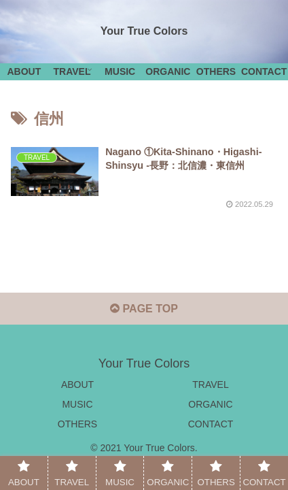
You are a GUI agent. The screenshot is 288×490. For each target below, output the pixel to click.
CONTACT (211, 424)
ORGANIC (210, 404)
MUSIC (77, 404)
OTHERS (77, 424)
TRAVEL (210, 384)
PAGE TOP (144, 308)
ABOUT (77, 384)
